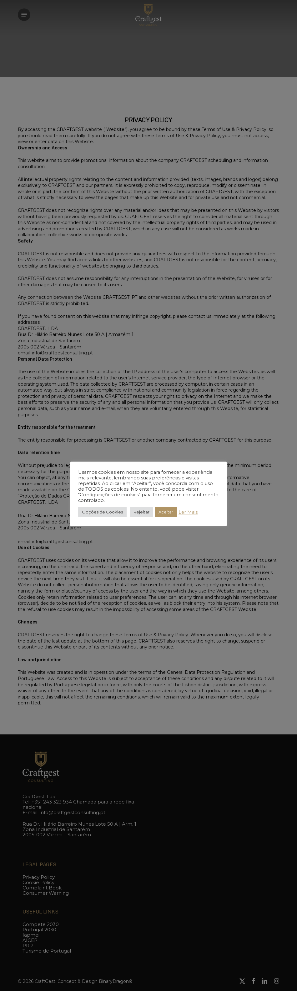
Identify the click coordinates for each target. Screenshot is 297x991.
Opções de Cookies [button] (102, 511)
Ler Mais (188, 512)
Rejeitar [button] (141, 511)
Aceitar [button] (166, 511)
